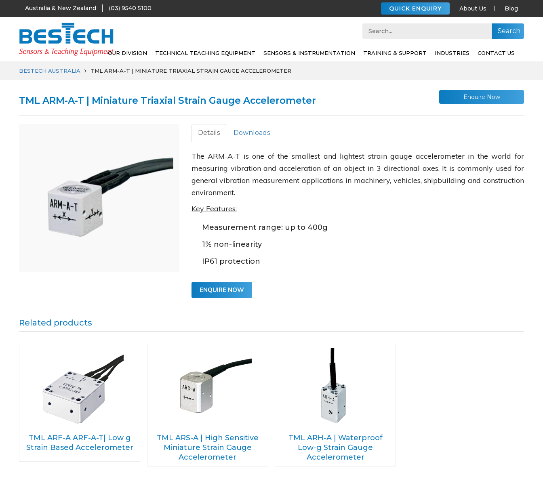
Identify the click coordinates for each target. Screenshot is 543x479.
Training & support (395, 53)
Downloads (252, 133)
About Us (472, 8)
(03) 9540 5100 (130, 8)
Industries (452, 53)
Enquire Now (481, 97)
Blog (511, 8)
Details (209, 133)
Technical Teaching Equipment (205, 53)
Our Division (127, 53)
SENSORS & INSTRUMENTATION (309, 53)
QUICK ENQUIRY (415, 8)
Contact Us (496, 53)
